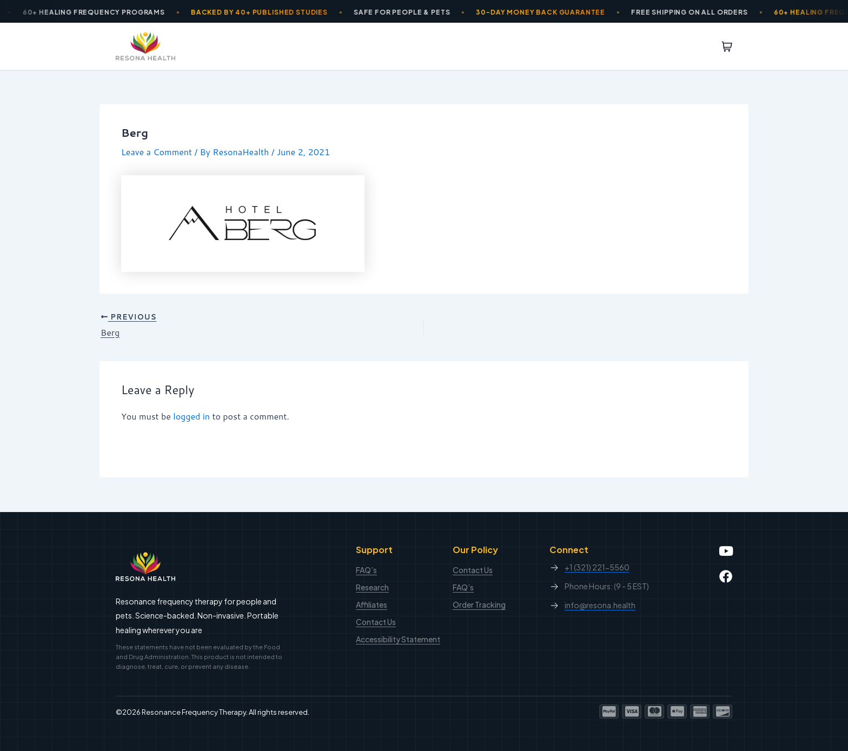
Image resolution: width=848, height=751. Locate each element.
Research (372, 587)
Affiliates (371, 604)
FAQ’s (366, 570)
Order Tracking (479, 604)
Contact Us (376, 622)
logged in (191, 416)
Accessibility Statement (398, 639)
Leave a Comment (156, 151)
